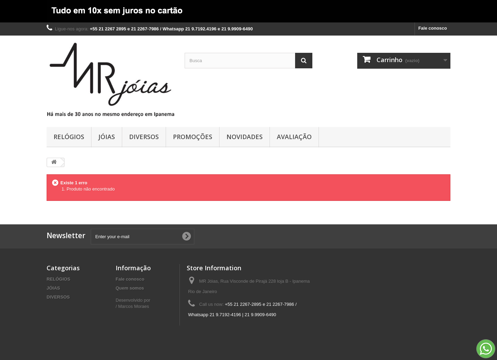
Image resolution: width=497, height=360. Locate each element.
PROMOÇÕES (192, 137)
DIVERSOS (144, 137)
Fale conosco (432, 28)
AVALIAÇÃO (294, 137)
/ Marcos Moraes (132, 306)
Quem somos (130, 288)
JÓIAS (106, 137)
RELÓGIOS (68, 137)
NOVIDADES (244, 137)
